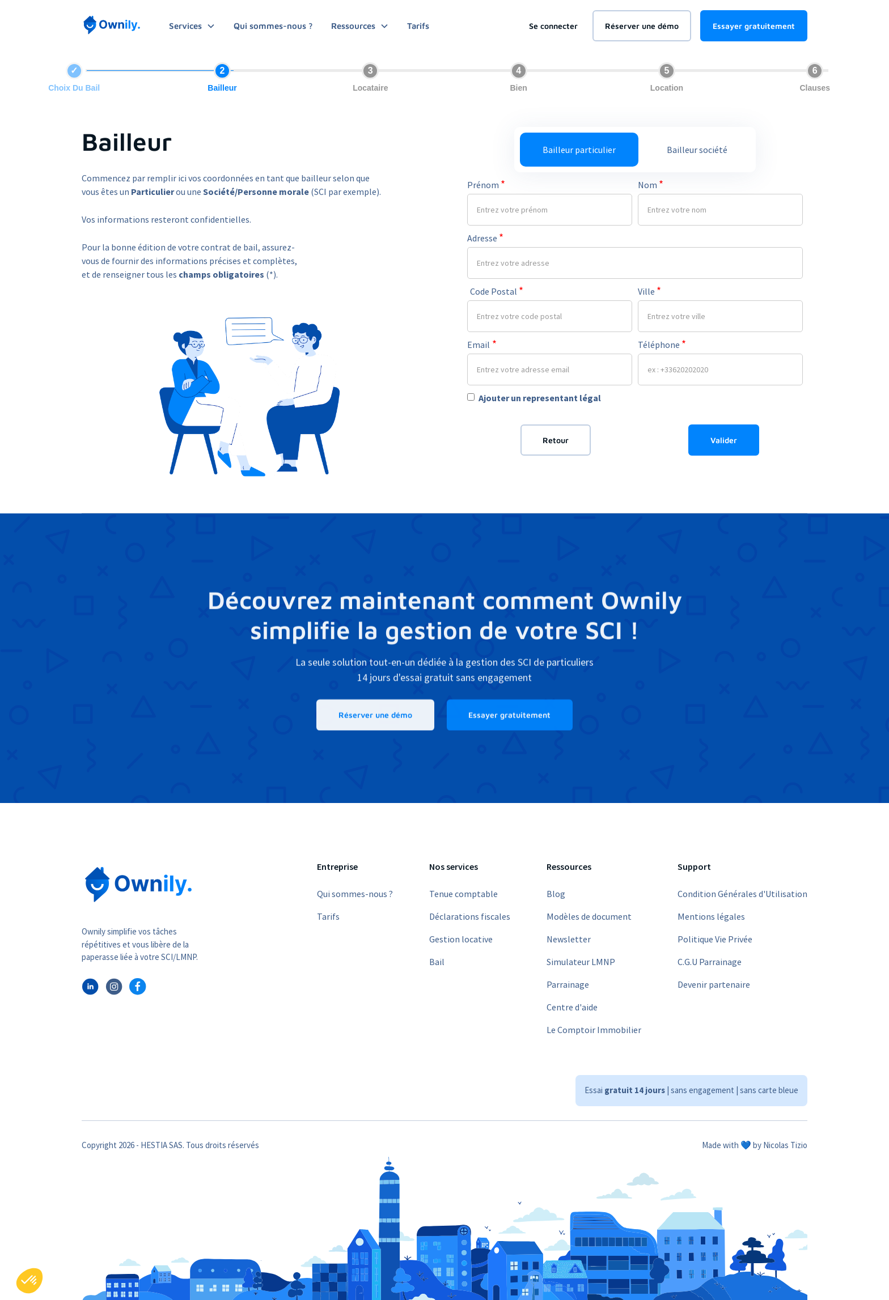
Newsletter (569, 939)
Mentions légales (711, 916)
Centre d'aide (572, 1007)
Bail (436, 961)
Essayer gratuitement (754, 26)
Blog (556, 893)
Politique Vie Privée (715, 939)
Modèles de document (589, 916)
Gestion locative (461, 939)
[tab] (579, 150)
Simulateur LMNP (581, 961)
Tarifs (418, 26)
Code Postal (496, 291)
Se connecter (553, 26)
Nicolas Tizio (785, 1145)
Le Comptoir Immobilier (594, 1029)
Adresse (485, 237)
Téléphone (662, 344)
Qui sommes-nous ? (273, 26)
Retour (556, 440)
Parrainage (568, 984)
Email (482, 344)
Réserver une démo (642, 26)
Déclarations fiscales (469, 916)
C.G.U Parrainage (710, 961)
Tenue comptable (463, 893)
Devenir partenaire (714, 984)
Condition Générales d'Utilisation (742, 893)
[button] (29, 1280)
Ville (649, 291)
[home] (112, 25)
